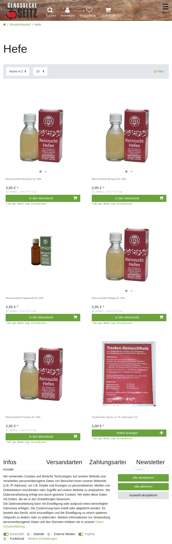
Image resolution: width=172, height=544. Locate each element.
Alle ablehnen (143, 486)
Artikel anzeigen (139, 433)
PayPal (90, 534)
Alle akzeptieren (143, 477)
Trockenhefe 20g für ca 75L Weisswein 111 (115, 417)
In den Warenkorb (53, 198)
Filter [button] (159, 72)
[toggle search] (51, 12)
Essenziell (17, 534)
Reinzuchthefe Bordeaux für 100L (24, 179)
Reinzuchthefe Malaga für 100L (108, 298)
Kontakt (8, 469)
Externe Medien (64, 534)
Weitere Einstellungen (42, 538)
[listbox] (43, 135)
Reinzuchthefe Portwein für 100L (23, 417)
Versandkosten (39, 203)
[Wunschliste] (87, 12)
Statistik (39, 534)
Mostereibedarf (20, 24)
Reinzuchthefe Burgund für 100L (109, 179)
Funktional (17, 538)
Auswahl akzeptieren (143, 495)
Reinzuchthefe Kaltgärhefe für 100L (25, 298)
